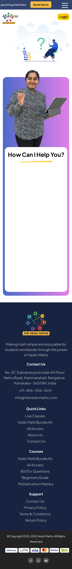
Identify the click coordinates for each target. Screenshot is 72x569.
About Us (35, 435)
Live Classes (35, 416)
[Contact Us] (37, 227)
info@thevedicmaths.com (36, 397)
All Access (35, 428)
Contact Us (36, 441)
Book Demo (43, 4)
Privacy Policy (35, 507)
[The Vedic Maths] (9, 18)
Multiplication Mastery (36, 484)
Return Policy (36, 520)
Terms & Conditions (35, 514)
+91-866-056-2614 (35, 390)
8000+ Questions (35, 471)
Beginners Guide (35, 477)
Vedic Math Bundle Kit (35, 422)
